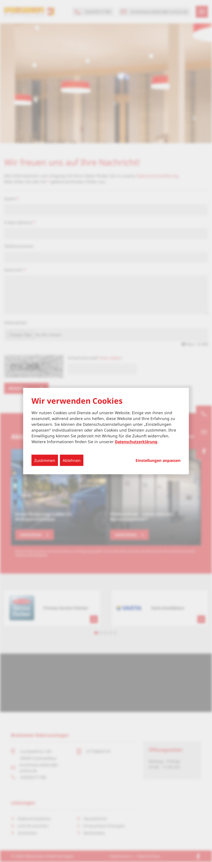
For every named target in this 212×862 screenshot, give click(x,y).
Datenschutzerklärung (136, 441)
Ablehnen (72, 460)
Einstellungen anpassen (158, 460)
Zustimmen (44, 460)
